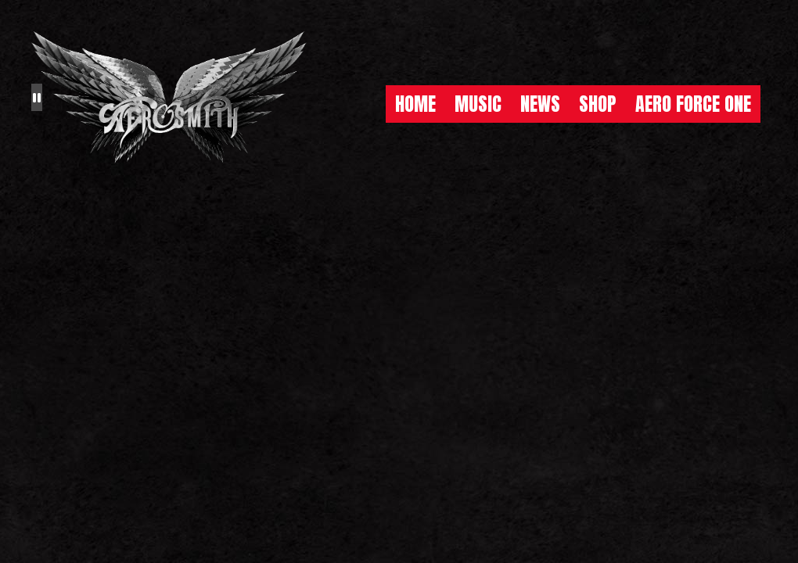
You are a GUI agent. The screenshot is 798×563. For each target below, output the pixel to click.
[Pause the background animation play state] (36, 97)
